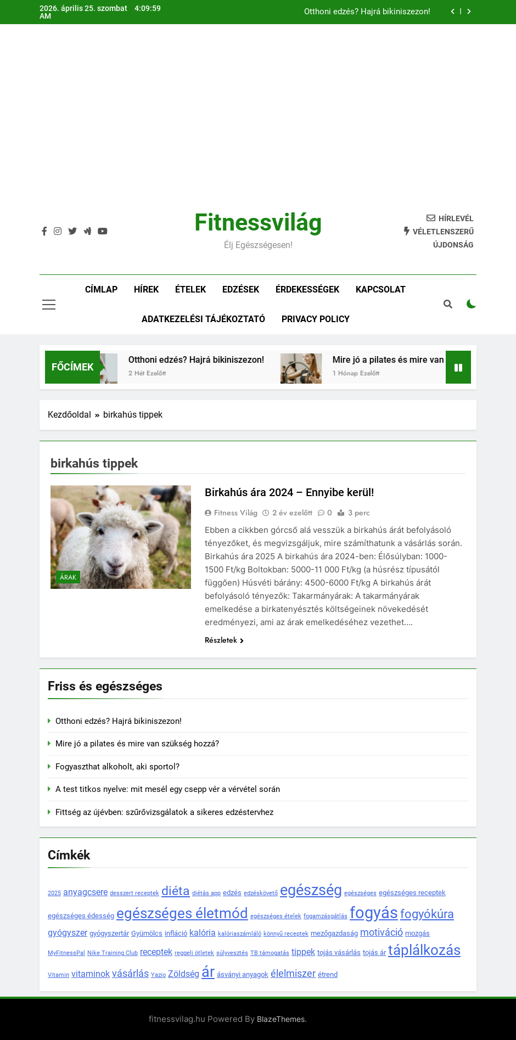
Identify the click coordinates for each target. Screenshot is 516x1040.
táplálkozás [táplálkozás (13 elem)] (424, 950)
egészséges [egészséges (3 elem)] (360, 893)
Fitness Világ (235, 512)
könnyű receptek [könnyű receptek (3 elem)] (286, 933)
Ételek (190, 289)
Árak (68, 577)
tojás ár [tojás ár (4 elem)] (374, 952)
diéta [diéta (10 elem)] (175, 891)
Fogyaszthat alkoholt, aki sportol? (117, 767)
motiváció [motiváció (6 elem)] (381, 932)
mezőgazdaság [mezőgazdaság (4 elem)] (334, 933)
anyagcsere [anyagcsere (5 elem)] (85, 892)
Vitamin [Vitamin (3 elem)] (58, 975)
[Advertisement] (258, 126)
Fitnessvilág (258, 222)
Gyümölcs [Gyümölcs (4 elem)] (146, 933)
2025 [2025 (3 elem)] (54, 893)
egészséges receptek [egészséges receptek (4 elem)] (412, 893)
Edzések (240, 289)
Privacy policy (316, 319)
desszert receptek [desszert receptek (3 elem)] (134, 893)
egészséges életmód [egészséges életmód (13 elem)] (182, 913)
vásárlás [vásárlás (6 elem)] (130, 973)
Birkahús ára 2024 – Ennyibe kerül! (289, 492)
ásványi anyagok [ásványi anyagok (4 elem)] (242, 974)
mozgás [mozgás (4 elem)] (417, 933)
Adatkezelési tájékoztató (203, 319)
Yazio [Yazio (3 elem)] (158, 975)
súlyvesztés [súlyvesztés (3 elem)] (232, 953)
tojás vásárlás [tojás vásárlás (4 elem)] (339, 952)
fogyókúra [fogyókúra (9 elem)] (427, 914)
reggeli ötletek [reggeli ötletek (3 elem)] (194, 953)
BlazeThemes (281, 1019)
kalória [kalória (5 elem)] (202, 933)
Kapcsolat (381, 289)
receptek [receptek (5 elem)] (156, 952)
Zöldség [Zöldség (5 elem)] (183, 974)
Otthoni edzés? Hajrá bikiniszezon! (367, 12)
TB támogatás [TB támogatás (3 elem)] (269, 953)
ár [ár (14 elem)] (208, 971)
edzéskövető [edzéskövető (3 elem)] (261, 893)
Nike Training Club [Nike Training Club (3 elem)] (112, 953)
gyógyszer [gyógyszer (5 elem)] (67, 933)
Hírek (146, 289)
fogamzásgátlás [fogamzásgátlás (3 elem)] (325, 916)
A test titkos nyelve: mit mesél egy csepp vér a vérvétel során (167, 789)
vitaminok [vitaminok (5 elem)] (90, 974)
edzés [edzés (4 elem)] (232, 893)
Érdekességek (307, 289)
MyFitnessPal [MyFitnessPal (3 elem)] (66, 953)
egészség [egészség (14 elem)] (311, 889)
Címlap (101, 289)
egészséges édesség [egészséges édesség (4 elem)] (81, 916)
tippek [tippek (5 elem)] (303, 952)
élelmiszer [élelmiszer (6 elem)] (293, 973)
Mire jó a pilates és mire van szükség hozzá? (137, 744)
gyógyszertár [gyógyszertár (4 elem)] (109, 933)
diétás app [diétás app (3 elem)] (206, 893)
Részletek (224, 639)
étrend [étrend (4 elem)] (328, 974)
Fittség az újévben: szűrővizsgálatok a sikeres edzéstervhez (164, 812)
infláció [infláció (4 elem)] (176, 933)
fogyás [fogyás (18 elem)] (374, 912)
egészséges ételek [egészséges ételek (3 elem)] (275, 916)
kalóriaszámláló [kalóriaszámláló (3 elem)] (239, 933)
